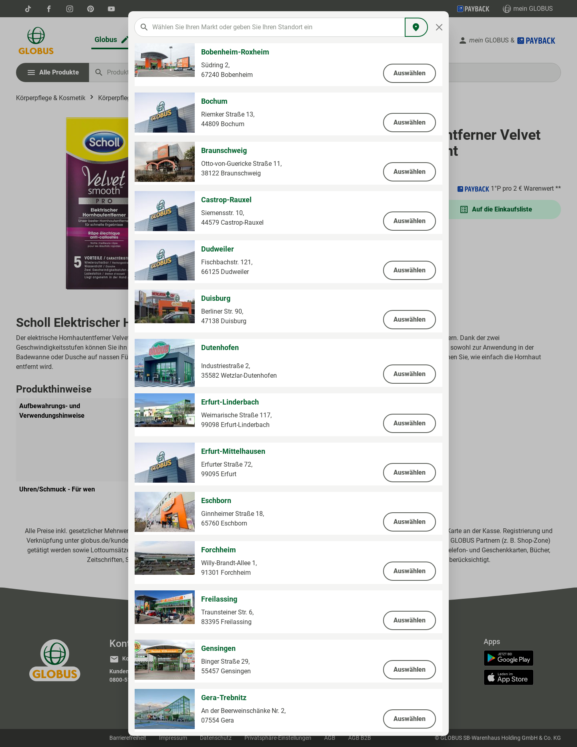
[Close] (439, 27)
